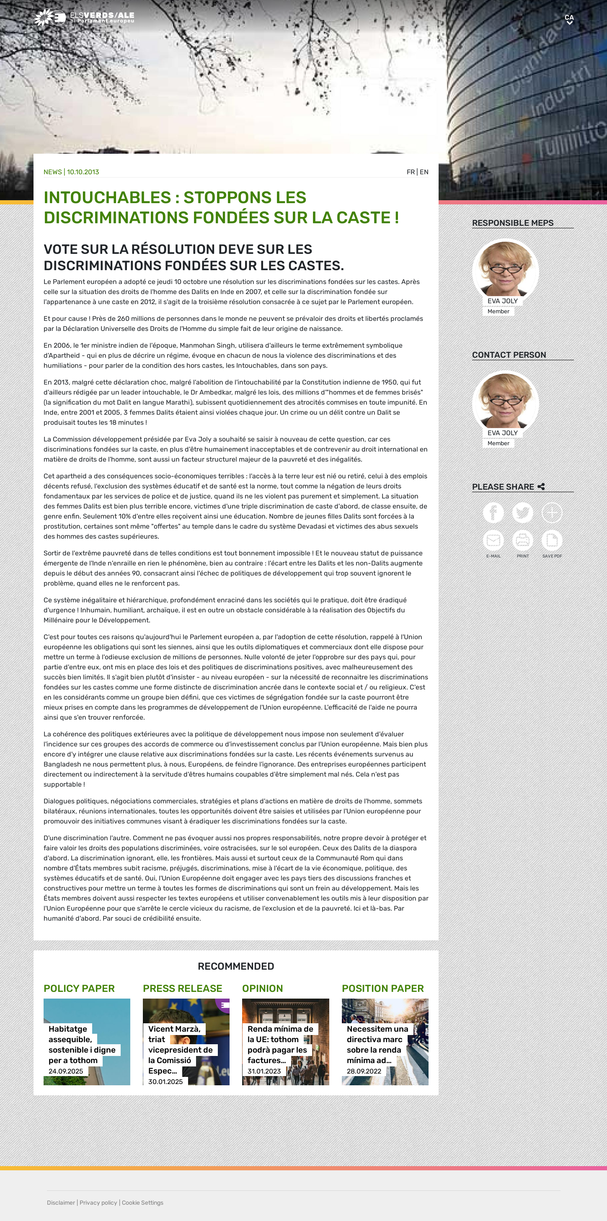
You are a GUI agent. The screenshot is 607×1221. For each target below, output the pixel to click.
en (424, 172)
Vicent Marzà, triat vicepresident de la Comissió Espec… (180, 1050)
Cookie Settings (142, 1202)
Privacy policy (98, 1202)
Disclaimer (61, 1202)
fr (411, 172)
